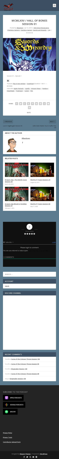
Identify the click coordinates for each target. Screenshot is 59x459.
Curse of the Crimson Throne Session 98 (25, 374)
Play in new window (19, 84)
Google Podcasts (14, 404)
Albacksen (20, 28)
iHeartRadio (10, 91)
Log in (7, 286)
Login (54, 242)
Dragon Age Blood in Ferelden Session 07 (16, 205)
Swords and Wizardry (39, 30)
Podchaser (19, 91)
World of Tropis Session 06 (40, 204)
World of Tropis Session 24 (40, 180)
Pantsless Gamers (26, 30)
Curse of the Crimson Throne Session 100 (25, 359)
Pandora (45, 88)
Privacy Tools (7, 437)
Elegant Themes (25, 454)
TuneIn (26, 91)
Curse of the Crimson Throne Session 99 (25, 364)
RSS (31, 91)
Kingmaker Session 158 (18, 379)
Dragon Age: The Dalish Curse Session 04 (16, 181)
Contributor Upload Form (12, 442)
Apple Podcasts (19, 88)
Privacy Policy (7, 433)
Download (30, 84)
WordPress (43, 454)
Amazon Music (36, 88)
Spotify (27, 88)
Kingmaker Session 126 (19, 369)
